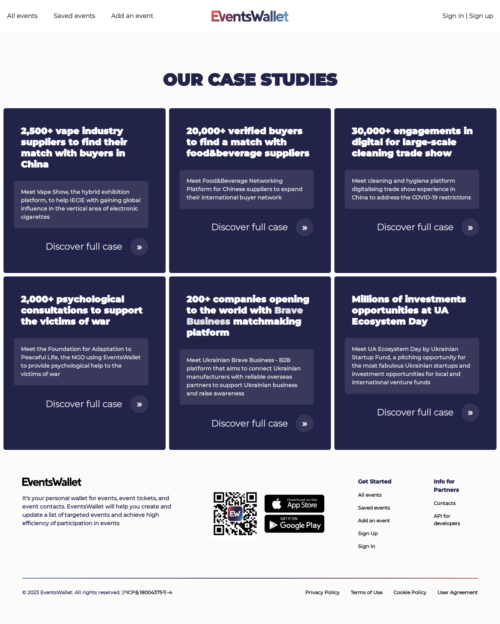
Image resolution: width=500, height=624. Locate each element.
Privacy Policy (322, 592)
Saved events (74, 16)
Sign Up (367, 533)
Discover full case (96, 246)
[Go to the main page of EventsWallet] (250, 16)
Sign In (366, 546)
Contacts (445, 503)
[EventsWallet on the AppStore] (294, 504)
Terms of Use (366, 592)
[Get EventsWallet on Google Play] (294, 524)
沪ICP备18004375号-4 (147, 592)
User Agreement (458, 592)
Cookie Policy (409, 592)
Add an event (132, 16)
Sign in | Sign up (467, 16)
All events (22, 16)
